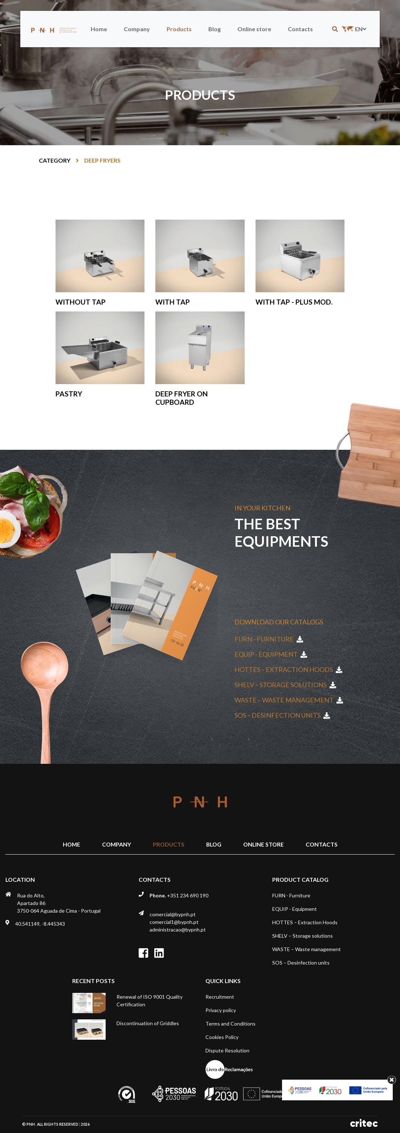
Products (179, 28)
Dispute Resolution (227, 1050)
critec (364, 1123)
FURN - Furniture (268, 639)
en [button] (353, 28)
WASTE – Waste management (288, 700)
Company (137, 28)
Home (99, 28)
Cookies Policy (221, 1037)
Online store (254, 28)
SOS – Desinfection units (282, 715)
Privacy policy (220, 1010)
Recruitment (219, 997)
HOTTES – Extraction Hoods (288, 669)
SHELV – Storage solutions (285, 685)
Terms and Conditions (230, 1023)
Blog (214, 28)
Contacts (300, 28)
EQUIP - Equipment (270, 654)
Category (54, 160)
